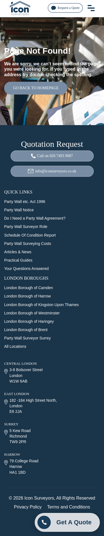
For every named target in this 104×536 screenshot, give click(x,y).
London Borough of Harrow (27, 296)
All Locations (15, 346)
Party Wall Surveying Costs (27, 243)
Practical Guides (18, 260)
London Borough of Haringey (29, 321)
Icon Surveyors (39, 498)
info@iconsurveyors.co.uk (52, 171)
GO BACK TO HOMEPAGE (36, 88)
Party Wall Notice (19, 210)
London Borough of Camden (28, 288)
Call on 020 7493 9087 (52, 156)
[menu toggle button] (91, 7)
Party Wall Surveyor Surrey (27, 338)
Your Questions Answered (26, 268)
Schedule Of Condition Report (30, 235)
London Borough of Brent (25, 329)
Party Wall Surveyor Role (25, 226)
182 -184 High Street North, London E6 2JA (30, 406)
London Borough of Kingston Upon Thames (41, 304)
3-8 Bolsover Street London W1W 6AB (23, 375)
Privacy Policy (28, 507)
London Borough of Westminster (32, 313)
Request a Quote (65, 8)
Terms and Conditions (68, 507)
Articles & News (17, 252)
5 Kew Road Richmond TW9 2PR (17, 436)
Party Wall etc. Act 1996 (24, 201)
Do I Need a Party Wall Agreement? (34, 218)
